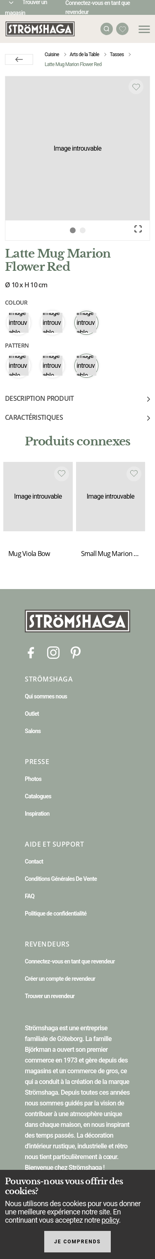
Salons (33, 731)
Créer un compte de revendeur (60, 978)
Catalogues (38, 796)
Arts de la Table (84, 54)
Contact (34, 861)
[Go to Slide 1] (73, 230)
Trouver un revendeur (49, 996)
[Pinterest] (75, 652)
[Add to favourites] (136, 86)
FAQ (29, 896)
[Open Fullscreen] (138, 228)
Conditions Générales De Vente (61, 879)
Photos (33, 779)
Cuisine (52, 54)
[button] (77, 148)
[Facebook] (31, 652)
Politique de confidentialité (55, 913)
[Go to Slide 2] (83, 230)
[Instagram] (53, 652)
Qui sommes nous (46, 696)
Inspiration (37, 813)
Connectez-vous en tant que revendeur (70, 961)
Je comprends (77, 1242)
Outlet (32, 713)
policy (110, 1220)
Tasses (117, 54)
